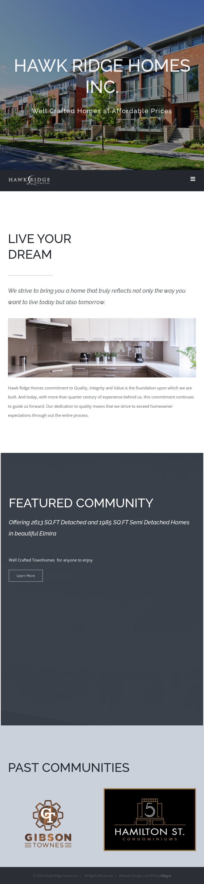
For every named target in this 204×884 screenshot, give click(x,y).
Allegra (165, 875)
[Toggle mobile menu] (193, 179)
